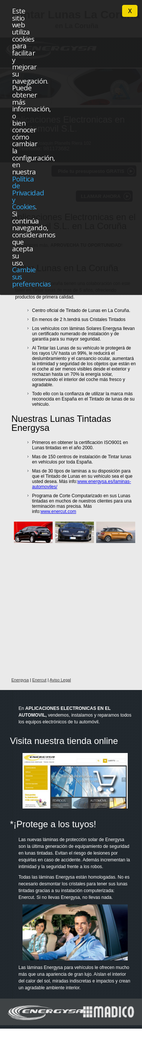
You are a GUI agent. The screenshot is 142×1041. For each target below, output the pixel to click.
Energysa (20, 680)
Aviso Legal (60, 680)
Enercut (39, 680)
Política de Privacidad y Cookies (28, 193)
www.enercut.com (58, 511)
